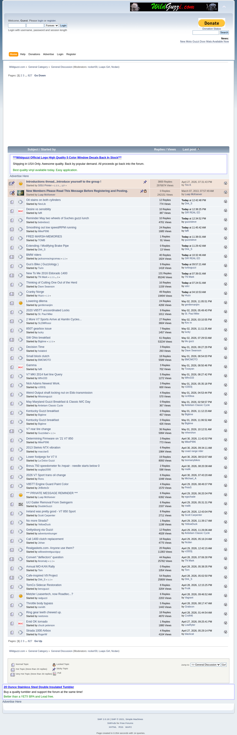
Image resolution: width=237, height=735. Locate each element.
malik (188, 469)
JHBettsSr (43, 487)
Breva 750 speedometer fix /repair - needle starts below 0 (63, 465)
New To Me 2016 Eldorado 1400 (46, 273)
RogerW (42, 634)
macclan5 (43, 451)
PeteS (188, 487)
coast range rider (194, 451)
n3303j (42, 387)
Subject (33, 149)
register (51, 20)
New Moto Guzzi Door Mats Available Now (204, 41)
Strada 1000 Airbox (38, 630)
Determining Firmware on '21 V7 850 (49, 438)
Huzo (41, 295)
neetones (43, 616)
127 (63, 185)
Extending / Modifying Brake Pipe (47, 245)
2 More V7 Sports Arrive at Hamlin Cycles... (54, 319)
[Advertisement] (118, 113)
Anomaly (42, 561)
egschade (190, 496)
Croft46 (189, 615)
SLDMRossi (44, 323)
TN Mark (42, 277)
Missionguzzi (45, 396)
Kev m (188, 322)
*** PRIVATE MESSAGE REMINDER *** (52, 493)
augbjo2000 (44, 469)
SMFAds (111, 723)
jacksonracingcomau (49, 258)
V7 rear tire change (38, 429)
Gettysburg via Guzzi (39, 529)
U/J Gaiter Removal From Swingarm (49, 502)
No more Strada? (37, 520)
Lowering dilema (36, 301)
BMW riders (33, 254)
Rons (41, 478)
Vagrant (189, 597)
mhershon (190, 432)
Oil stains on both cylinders (43, 200)
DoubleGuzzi (45, 506)
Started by (48, 149)
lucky (41, 332)
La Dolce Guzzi (46, 460)
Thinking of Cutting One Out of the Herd (51, 282)
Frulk (187, 588)
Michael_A (190, 478)
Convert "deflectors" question (44, 557)
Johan (41, 542)
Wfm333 (42, 378)
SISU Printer (45, 185)
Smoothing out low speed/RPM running (51, 227)
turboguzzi (190, 267)
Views (171, 149)
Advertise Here (19, 176)
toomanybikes (192, 460)
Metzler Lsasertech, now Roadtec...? (49, 594)
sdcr (187, 286)
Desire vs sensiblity (38, 209)
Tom (40, 570)
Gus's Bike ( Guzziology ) (42, 264)
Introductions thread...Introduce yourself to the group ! (63, 181)
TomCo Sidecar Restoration (43, 585)
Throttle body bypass (39, 603)
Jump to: (185, 664)
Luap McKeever (46, 194)
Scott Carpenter (46, 515)
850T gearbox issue (38, 328)
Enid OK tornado (36, 621)
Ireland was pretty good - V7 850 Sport (50, 511)
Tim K (188, 185)
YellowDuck (44, 524)
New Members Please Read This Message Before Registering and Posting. (77, 191)
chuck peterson (46, 625)
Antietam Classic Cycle (50, 405)
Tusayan (189, 368)
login (40, 20)
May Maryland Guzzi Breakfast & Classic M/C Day (58, 401)
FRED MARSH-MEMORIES (44, 236)
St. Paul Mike (45, 314)
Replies (159, 149)
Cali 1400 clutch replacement (44, 539)
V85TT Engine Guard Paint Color (47, 484)
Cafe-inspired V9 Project (41, 575)
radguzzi (42, 598)
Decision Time (35, 347)
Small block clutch (37, 356)
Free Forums (126, 723)
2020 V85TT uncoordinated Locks (47, 310)
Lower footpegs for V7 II (41, 456)
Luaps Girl (104, 66)
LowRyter (190, 624)
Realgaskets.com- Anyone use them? (50, 548)
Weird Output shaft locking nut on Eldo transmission (59, 392)
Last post (191, 149)
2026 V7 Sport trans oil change (46, 475)
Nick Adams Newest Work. (43, 383)
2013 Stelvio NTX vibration (43, 447)
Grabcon (189, 606)
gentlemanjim (45, 305)
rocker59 (92, 66)
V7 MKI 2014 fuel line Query (44, 374)
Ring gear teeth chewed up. (44, 612)
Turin (41, 268)
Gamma (31, 365)
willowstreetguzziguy (49, 551)
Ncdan (114, 66)
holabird (42, 350)
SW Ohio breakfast (38, 337)
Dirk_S (188, 203)
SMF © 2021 (117, 719)
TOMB (41, 240)
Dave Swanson (46, 286)
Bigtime (42, 341)
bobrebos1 (44, 222)
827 (30, 75)
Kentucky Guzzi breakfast (42, 411)
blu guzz (189, 341)
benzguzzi (43, 588)
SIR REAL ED (192, 212)
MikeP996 (43, 231)
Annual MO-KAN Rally (40, 566)
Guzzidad (43, 433)
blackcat (189, 633)
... (26, 75)
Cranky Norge (35, 291)
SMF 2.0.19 (103, 719)
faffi (40, 213)
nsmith (41, 607)
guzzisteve (190, 221)
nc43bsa (189, 396)
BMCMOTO (44, 359)
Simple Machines (134, 719)
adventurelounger (47, 533)
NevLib (42, 203)
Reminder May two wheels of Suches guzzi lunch (57, 218)
